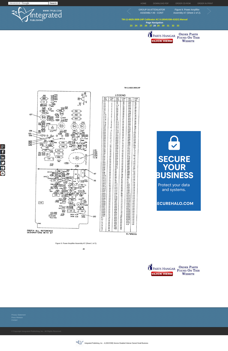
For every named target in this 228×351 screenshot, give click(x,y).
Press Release (17, 317)
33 (178, 25)
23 (131, 25)
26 (146, 25)
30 (163, 25)
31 (168, 25)
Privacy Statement (18, 315)
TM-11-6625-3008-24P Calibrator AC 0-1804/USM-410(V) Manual (154, 19)
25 (141, 25)
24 (136, 25)
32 (173, 25)
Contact (14, 320)
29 (158, 25)
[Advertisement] (78, 52)
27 (151, 25)
